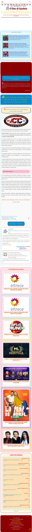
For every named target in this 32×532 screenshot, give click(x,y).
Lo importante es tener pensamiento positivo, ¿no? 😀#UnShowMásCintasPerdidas (13, 495)
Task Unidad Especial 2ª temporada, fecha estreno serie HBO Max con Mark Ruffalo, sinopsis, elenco (16, 445)
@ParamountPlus (25, 458)
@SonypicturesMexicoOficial (22, 488)
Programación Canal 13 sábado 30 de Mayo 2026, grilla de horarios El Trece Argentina (16, 313)
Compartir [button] (29, 218)
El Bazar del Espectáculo (16, 520)
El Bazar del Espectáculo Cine (16, 522)
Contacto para (16, 523)
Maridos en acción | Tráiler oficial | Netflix (10, 469)
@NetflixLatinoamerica (23, 468)
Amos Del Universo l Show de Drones (10, 489)
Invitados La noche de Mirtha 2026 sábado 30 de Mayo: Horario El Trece (16, 360)
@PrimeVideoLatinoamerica (23, 463)
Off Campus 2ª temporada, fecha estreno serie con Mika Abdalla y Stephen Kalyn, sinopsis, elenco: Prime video (19, 36)
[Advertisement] (16, 24)
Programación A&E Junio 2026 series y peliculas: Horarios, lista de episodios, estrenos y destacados (18, 44)
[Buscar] (30, 2)
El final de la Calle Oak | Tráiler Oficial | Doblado (12, 484)
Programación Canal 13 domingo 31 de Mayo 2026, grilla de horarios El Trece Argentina (16, 289)
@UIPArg (26, 478)
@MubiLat (26, 499)
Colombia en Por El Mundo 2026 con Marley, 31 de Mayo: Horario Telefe (16, 335)
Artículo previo (20, 223)
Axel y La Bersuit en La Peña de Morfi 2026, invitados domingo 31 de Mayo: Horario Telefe (16, 423)
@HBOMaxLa (26, 493)
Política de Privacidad (16, 529)
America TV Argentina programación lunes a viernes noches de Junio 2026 (16, 382)
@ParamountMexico (24, 473)
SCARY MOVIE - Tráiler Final (8, 479)
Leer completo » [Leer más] (28, 90)
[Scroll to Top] (30, 529)
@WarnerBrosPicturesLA (23, 483)
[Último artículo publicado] (16, 68)
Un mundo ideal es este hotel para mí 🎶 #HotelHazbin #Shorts (14, 464)
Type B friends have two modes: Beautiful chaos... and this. (13, 459)
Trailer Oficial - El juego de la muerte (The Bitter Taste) (13, 506)
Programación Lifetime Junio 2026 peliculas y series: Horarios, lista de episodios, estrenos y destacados (18, 52)
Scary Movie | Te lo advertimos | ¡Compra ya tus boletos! (13, 474)
